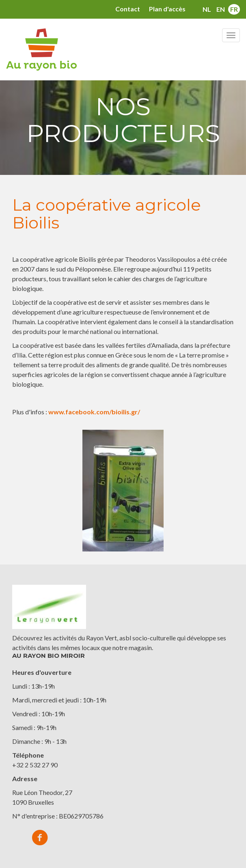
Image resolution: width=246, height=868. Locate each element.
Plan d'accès (167, 9)
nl (207, 9)
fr (234, 9)
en (220, 9)
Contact (127, 9)
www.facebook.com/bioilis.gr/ (94, 412)
